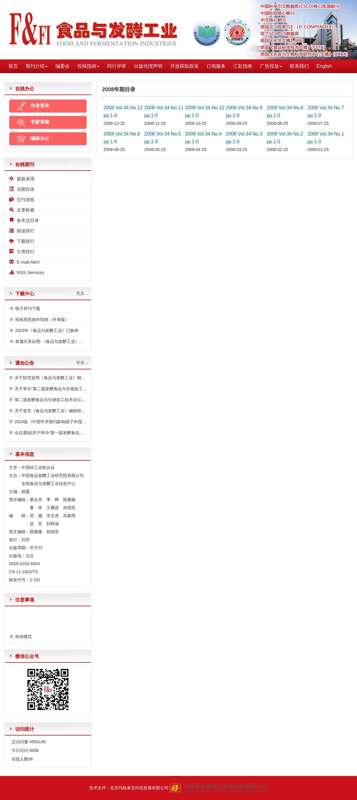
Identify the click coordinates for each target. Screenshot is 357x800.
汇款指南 (242, 66)
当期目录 (22, 189)
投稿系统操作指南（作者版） (42, 319)
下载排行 (22, 241)
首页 (13, 66)
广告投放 (271, 66)
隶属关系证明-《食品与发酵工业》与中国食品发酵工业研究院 (72, 341)
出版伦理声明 (148, 66)
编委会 (62, 66)
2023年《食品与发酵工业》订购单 (47, 330)
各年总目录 (24, 220)
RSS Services (26, 272)
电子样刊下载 (27, 308)
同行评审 (116, 66)
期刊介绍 (37, 66)
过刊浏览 (22, 199)
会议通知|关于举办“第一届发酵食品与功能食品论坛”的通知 (69, 432)
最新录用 (22, 178)
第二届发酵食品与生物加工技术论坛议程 (52, 399)
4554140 (37, 741)
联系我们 (299, 66)
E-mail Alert (24, 261)
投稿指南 (88, 66)
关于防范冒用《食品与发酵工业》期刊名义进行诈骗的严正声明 (73, 377)
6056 (34, 750)
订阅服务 (216, 66)
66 (30, 759)
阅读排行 (22, 230)
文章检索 (22, 209)
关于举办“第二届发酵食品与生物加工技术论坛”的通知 (64, 388)
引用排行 (22, 251)
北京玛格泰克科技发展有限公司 (139, 787)
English (324, 66)
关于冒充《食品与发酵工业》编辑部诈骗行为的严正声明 (67, 410)
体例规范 (23, 637)
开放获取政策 (184, 66)
